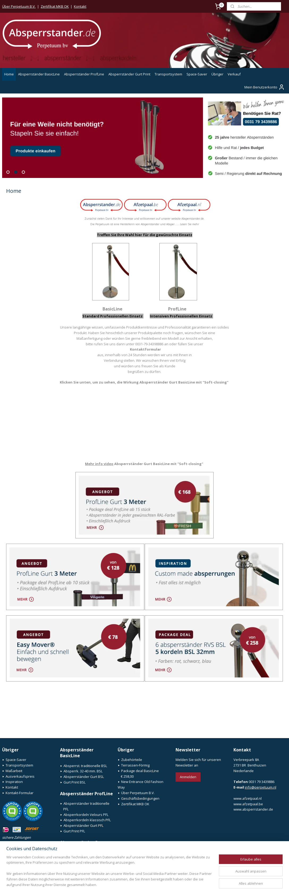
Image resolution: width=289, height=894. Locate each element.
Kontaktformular (145, 349)
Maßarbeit (14, 770)
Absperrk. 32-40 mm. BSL (83, 771)
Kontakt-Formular (19, 792)
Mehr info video (99, 463)
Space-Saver (196, 74)
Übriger (217, 74)
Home (9, 74)
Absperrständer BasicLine (39, 74)
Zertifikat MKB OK (55, 6)
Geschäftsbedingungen (140, 798)
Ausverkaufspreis (20, 776)
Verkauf (234, 74)
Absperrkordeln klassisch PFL (87, 820)
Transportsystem (168, 74)
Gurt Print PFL (74, 831)
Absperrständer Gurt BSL (83, 776)
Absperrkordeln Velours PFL (85, 814)
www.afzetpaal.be (248, 804)
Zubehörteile (131, 759)
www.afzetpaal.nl (247, 798)
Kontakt (80, 6)
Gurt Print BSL (74, 782)
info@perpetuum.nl (260, 787)
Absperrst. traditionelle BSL (85, 765)
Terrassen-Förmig (135, 765)
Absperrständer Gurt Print (129, 74)
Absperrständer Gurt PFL (83, 825)
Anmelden (188, 776)
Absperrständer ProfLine (84, 74)
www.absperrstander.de (253, 809)
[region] (109, 874)
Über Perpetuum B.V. (19, 6)
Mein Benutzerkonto (264, 87)
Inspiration (14, 781)
